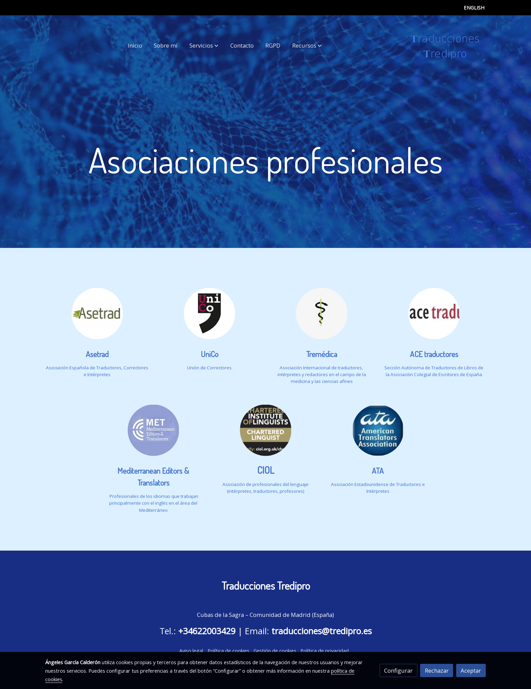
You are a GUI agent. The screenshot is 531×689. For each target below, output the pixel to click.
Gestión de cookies (274, 650)
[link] (445, 45)
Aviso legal (191, 650)
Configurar (398, 670)
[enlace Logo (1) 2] (209, 313)
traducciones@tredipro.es (321, 631)
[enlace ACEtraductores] (434, 313)
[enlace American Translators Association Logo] (377, 430)
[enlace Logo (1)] (97, 313)
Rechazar (437, 670)
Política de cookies (228, 650)
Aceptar (471, 670)
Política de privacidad (324, 650)
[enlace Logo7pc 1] (321, 313)
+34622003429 (206, 631)
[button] (204, 45)
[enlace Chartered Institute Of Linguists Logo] (265, 430)
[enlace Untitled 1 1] (153, 430)
